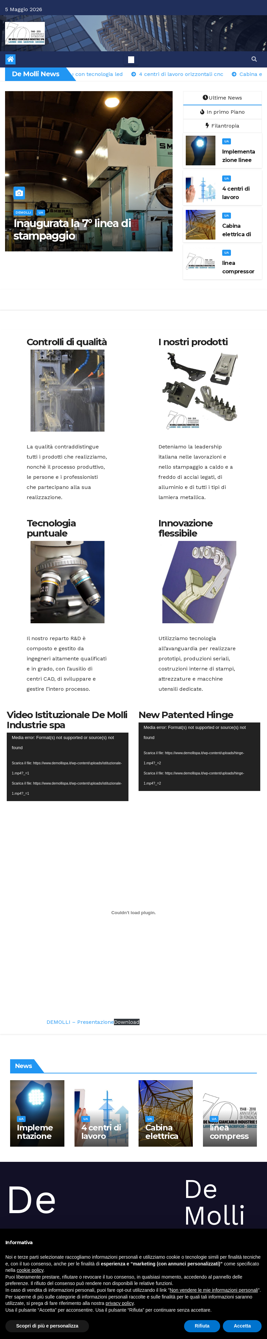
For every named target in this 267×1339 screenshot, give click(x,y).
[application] (67, 767)
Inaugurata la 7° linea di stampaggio (72, 229)
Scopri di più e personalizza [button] (47, 1326)
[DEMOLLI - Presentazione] (134, 912)
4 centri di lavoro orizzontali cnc (101, 1140)
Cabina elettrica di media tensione (162, 1140)
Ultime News (222, 97)
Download (127, 1022)
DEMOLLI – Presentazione (80, 1022)
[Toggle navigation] (131, 59)
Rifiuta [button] (202, 1326)
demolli (23, 212)
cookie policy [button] (30, 1270)
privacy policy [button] (120, 1303)
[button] (254, 59)
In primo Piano (222, 112)
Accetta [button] (242, 1326)
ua (40, 212)
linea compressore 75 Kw (229, 1136)
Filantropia (222, 125)
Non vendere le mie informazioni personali (214, 1290)
